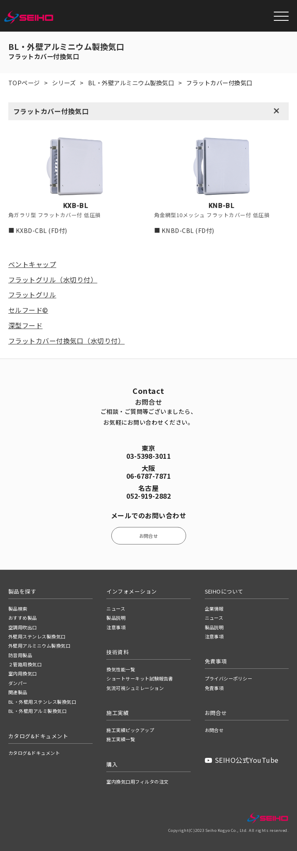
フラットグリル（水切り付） (52, 280)
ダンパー (17, 683)
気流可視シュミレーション (135, 688)
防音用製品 (20, 655)
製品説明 (115, 617)
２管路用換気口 (25, 664)
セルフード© (28, 310)
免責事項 (214, 688)
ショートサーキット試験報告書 (139, 678)
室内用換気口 (22, 673)
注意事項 (115, 627)
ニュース (115, 608)
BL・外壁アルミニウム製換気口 (131, 82)
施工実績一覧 (120, 739)
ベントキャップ (32, 265)
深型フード (25, 326)
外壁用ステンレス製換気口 (37, 636)
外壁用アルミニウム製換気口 (39, 645)
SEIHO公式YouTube (242, 760)
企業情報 (214, 608)
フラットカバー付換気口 (50, 111)
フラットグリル (32, 295)
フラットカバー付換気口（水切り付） (66, 341)
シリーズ (64, 82)
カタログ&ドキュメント (34, 753)
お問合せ (148, 535)
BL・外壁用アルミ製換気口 (37, 711)
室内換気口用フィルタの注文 (137, 781)
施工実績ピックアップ (130, 730)
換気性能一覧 (120, 669)
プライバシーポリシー (229, 678)
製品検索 (17, 608)
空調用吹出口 (22, 627)
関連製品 (17, 692)
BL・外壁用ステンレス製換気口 (42, 701)
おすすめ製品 (22, 617)
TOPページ (24, 82)
